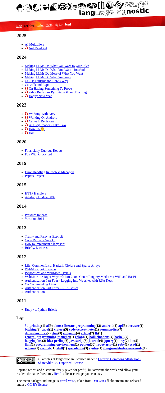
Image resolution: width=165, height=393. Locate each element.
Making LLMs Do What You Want (48, 77)
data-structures (36, 333)
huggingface (33, 340)
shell (59, 348)
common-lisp (109, 329)
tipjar (59, 24)
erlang (85, 333)
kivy (122, 340)
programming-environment (55, 344)
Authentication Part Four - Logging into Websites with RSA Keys (69, 280)
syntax (93, 348)
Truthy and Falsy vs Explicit (44, 236)
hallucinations (99, 337)
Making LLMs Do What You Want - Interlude (55, 69)
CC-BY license (37, 384)
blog (18, 26)
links (39, 25)
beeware (134, 325)
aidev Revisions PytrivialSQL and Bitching (58, 92)
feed (68, 24)
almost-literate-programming (75, 325)
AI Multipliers (34, 44)
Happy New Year (40, 96)
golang (79, 337)
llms (28, 344)
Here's (58, 373)
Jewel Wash (67, 381)
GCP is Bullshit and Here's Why (46, 81)
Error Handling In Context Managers (49, 172)
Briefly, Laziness (36, 247)
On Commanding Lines (40, 284)
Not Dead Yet (38, 48)
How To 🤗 (37, 129)
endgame (69, 333)
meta (48, 25)
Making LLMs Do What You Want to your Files (57, 66)
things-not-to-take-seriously (123, 348)
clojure (59, 329)
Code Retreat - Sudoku (40, 240)
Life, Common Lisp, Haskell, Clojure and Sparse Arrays (62, 265)
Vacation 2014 (34, 218)
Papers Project (34, 176)
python (85, 344)
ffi (96, 333)
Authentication (35, 292)
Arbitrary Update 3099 (40, 197)
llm (132, 340)
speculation (76, 348)
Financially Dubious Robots (44, 150)
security (45, 348)
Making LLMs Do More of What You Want (54, 73)
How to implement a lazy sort (45, 244)
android (107, 325)
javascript (76, 340)
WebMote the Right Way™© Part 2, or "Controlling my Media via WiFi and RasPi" (81, 277)
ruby (121, 344)
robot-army (104, 344)
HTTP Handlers (35, 193)
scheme (30, 348)
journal (94, 340)
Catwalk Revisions (41, 121)
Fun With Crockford (38, 154)
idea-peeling (55, 340)
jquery (109, 340)
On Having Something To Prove (50, 88)
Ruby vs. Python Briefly (41, 309)
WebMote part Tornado (40, 269)
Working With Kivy (42, 114)
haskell (119, 337)
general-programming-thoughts (47, 337)
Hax (32, 133)
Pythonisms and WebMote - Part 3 (48, 273)
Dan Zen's (99, 381)
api (120, 325)
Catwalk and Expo (37, 84)
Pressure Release (36, 215)
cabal (45, 329)
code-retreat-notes (82, 329)
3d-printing (33, 325)
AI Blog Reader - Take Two (47, 125)
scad (133, 344)
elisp (55, 333)
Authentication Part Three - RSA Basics (51, 288)
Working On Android (43, 117)
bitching (31, 329)
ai (47, 325)
